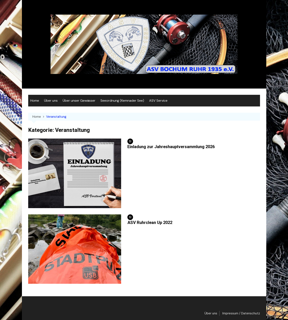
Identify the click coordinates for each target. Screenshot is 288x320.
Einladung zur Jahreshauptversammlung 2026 (171, 146)
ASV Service (158, 100)
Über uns (51, 100)
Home (34, 100)
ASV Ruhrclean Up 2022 (149, 222)
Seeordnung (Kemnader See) (122, 100)
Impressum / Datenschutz (241, 313)
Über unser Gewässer (79, 100)
